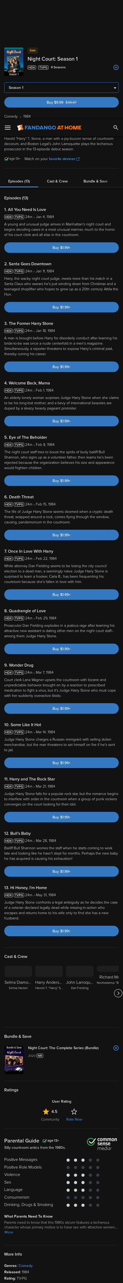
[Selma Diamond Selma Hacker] (18, 791)
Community (50, 917)
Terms (15, 1216)
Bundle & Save (96, 61)
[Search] (115, 8)
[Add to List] (116, 846)
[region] (61, 1243)
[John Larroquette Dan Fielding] (80, 791)
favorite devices (64, 39)
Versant (49, 1211)
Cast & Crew (57, 61)
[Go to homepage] (49, 8)
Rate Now (74, 917)
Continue (80, 1274)
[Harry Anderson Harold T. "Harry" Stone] (49, 791)
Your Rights (71, 1226)
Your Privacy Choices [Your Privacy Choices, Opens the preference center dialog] (41, 1274)
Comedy (26, 1064)
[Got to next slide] (118, 791)
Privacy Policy (90, 1216)
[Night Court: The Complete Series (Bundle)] (73, 846)
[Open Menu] (7, 8)
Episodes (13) (19, 61)
